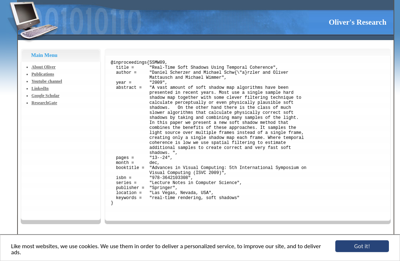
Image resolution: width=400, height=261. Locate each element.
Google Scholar (45, 95)
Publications (42, 74)
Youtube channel (46, 81)
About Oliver (43, 66)
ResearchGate (44, 102)
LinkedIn (40, 88)
